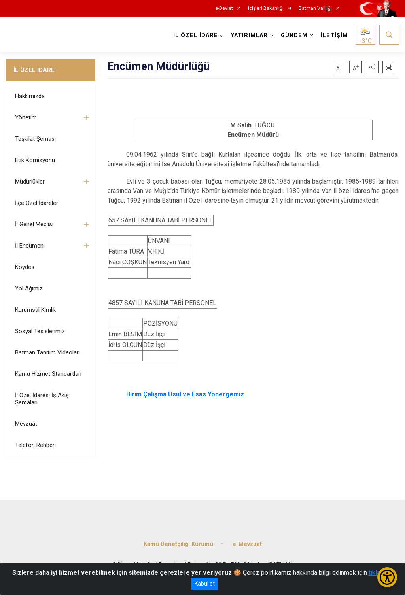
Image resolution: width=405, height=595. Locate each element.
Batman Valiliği (315, 8)
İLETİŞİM (334, 35)
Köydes (24, 267)
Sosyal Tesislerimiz (40, 331)
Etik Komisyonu (35, 160)
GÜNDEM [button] (294, 35)
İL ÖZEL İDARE (34, 70)
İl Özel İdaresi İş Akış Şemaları (42, 399)
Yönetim (26, 117)
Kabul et (205, 583)
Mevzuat (26, 423)
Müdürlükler (30, 181)
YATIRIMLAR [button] (249, 35)
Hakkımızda (30, 96)
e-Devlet (224, 8)
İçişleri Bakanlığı (266, 8)
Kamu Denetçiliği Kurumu (178, 544)
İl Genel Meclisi (34, 224)
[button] (372, 67)
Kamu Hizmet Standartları (48, 373)
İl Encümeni (30, 245)
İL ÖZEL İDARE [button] (195, 35)
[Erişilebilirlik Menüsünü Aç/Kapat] (387, 577)
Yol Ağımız (29, 288)
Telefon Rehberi (35, 445)
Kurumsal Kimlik (35, 309)
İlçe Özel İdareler (36, 203)
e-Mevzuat (247, 544)
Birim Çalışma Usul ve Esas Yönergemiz (185, 394)
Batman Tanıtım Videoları (47, 352)
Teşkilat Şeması (35, 138)
